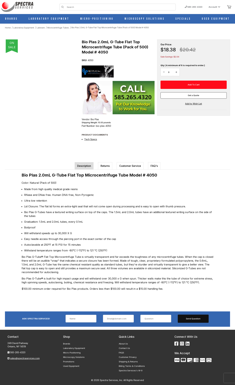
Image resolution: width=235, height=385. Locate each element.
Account (214, 7)
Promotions (68, 361)
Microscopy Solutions (74, 357)
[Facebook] (176, 343)
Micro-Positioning (72, 352)
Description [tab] (84, 165)
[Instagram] (182, 343)
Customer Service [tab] (130, 165)
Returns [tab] (105, 165)
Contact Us (124, 348)
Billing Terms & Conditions (132, 366)
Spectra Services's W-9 (130, 370)
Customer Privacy (128, 357)
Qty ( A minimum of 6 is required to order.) (183, 65)
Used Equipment (71, 366)
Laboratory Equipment (74, 348)
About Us (123, 343)
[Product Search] (120, 7)
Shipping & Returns (128, 361)
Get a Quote (193, 95)
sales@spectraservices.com (25, 358)
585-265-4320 (193, 7)
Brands (66, 343)
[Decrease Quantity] (164, 72)
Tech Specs (90, 139)
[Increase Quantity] (176, 72)
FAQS (121, 352)
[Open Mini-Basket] (229, 7)
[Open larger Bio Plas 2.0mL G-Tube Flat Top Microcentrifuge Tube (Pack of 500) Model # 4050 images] (40, 86)
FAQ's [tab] (154, 165)
